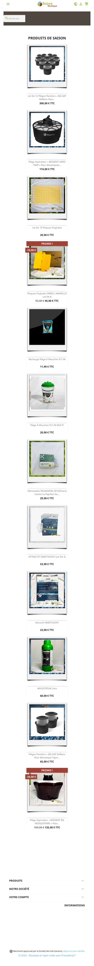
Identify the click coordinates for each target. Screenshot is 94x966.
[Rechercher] (14, 18)
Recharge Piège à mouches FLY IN (47, 359)
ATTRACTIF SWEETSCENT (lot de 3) (47, 556)
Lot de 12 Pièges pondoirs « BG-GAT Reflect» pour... (47, 97)
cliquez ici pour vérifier (73, 951)
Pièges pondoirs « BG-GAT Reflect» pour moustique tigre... (47, 756)
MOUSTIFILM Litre (47, 688)
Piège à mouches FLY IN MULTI (47, 425)
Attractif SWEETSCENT (47, 622)
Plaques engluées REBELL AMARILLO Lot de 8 (47, 295)
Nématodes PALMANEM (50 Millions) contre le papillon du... (47, 492)
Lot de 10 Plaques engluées (47, 227)
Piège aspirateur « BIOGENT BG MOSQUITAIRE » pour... (47, 822)
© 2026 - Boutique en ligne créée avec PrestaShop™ (47, 955)
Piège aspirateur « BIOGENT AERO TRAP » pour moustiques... (47, 163)
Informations (74, 905)
